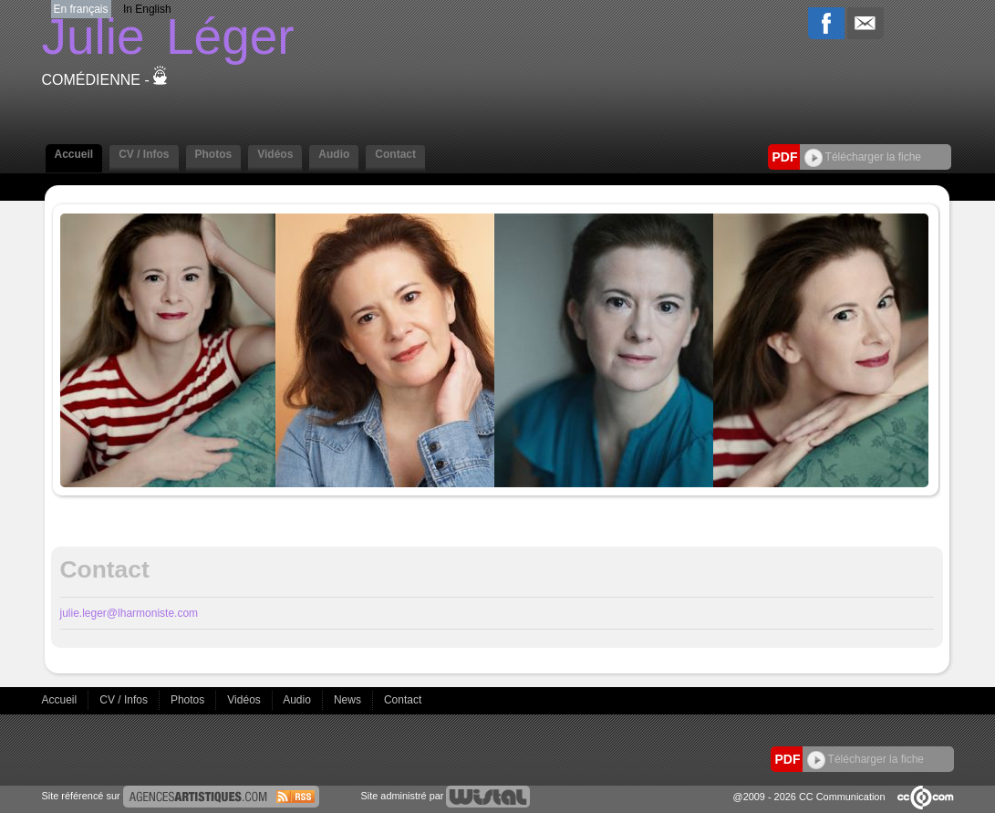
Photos (214, 154)
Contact (395, 154)
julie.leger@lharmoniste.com (129, 613)
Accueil (74, 154)
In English (147, 9)
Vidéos (275, 154)
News (349, 699)
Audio (333, 154)
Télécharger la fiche (863, 157)
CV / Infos (144, 154)
